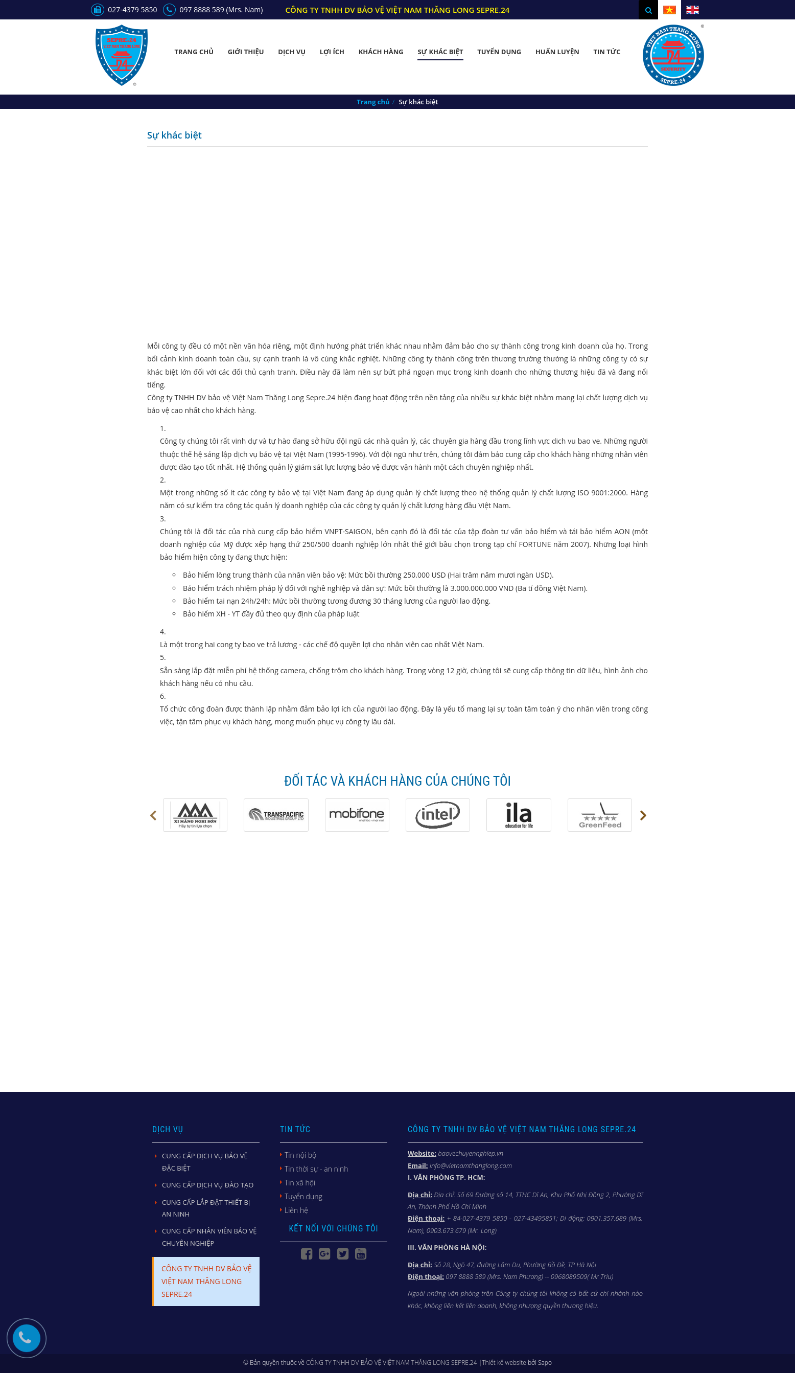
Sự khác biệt (440, 51)
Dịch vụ (292, 51)
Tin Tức (606, 51)
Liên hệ (296, 1210)
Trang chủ (194, 51)
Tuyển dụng (499, 51)
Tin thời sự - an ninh (316, 1169)
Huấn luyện (557, 51)
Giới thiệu (246, 51)
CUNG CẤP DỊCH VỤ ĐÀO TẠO (207, 1184)
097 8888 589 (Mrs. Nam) (213, 9)
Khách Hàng (381, 51)
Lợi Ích (332, 51)
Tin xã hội (300, 1182)
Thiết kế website (504, 1362)
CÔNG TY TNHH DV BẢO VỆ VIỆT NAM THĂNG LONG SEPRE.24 (206, 1281)
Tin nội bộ (300, 1155)
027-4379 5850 (124, 9)
